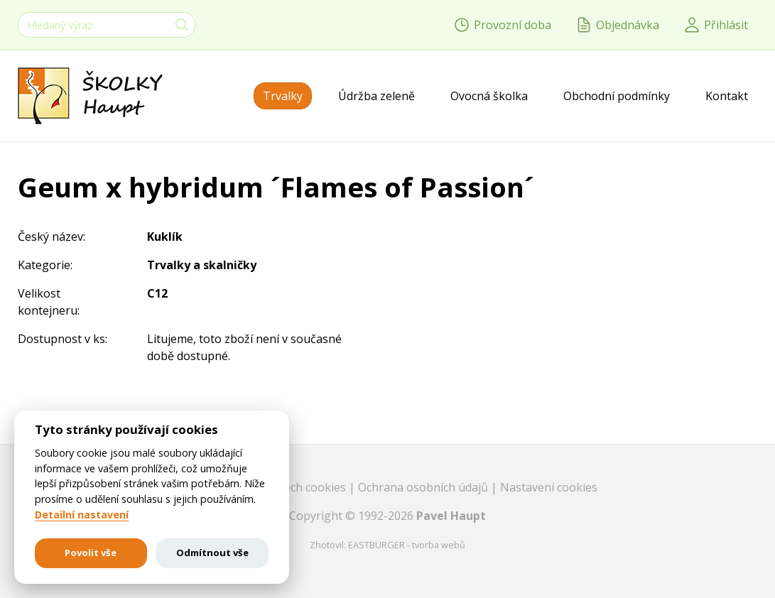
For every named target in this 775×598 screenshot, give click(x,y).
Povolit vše (90, 552)
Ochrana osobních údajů (424, 487)
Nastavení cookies (548, 487)
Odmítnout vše (212, 552)
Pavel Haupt (451, 515)
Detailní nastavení (82, 515)
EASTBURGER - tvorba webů (406, 544)
